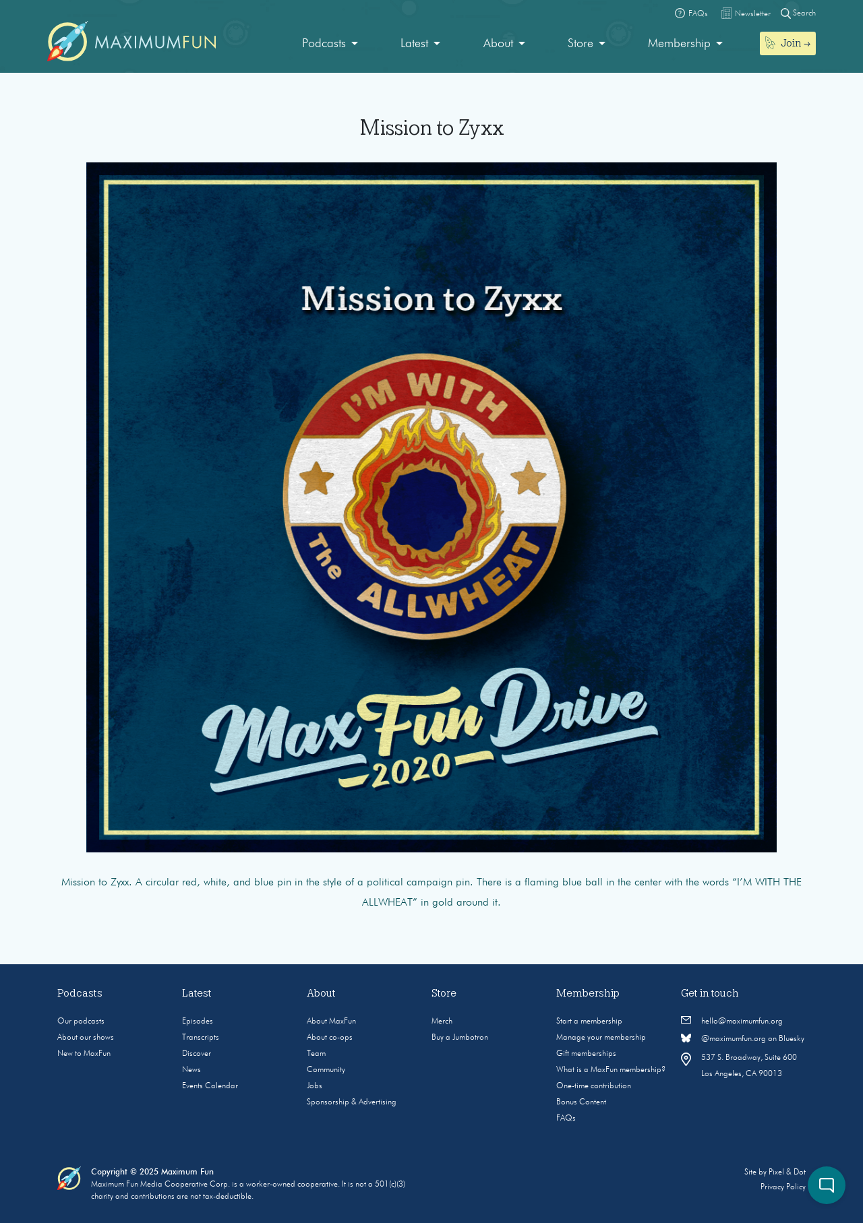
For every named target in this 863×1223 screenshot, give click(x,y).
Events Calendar (210, 1086)
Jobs (314, 1086)
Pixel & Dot (787, 1172)
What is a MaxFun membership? (610, 1070)
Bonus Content (581, 1102)
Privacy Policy (783, 1187)
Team (316, 1054)
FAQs (566, 1119)
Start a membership (589, 1021)
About (498, 44)
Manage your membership (601, 1038)
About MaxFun (331, 1021)
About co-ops (330, 1038)
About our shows (85, 1038)
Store (580, 44)
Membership (679, 44)
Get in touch (710, 993)
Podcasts (324, 44)
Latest (414, 44)
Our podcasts (81, 1021)
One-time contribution (593, 1086)
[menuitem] (330, 44)
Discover (196, 1054)
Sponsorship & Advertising (351, 1102)
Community (326, 1070)
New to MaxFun (84, 1054)
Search (798, 13)
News (191, 1070)
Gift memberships (586, 1054)
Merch (442, 1021)
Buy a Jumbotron (460, 1038)
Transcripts (200, 1038)
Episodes (197, 1021)
